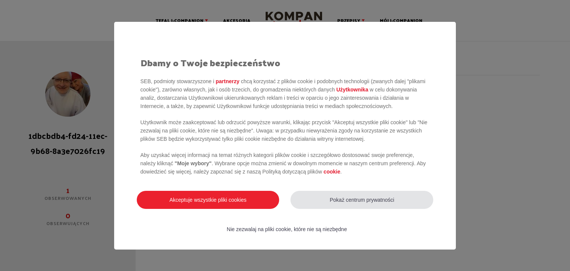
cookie (332, 172)
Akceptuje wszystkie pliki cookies (208, 200)
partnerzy (227, 81)
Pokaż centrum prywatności (362, 200)
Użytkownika (352, 90)
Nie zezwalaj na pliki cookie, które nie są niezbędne (287, 229)
